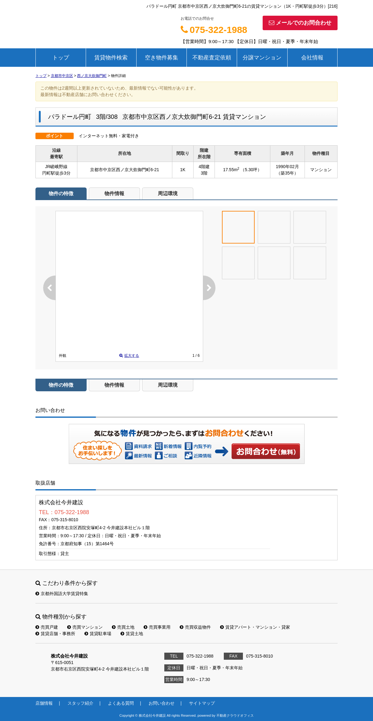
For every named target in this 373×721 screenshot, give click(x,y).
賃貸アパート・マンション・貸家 (255, 627)
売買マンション (85, 627)
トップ (60, 57)
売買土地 (123, 627)
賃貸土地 (132, 633)
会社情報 (312, 57)
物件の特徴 (61, 193)
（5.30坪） (251, 169)
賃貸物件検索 (111, 57)
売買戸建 (46, 627)
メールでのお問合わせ (300, 23)
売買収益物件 (195, 627)
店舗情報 (44, 703)
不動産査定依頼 (211, 57)
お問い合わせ (266, 451)
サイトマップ (202, 703)
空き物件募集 (161, 57)
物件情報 (114, 193)
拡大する (129, 355)
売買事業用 (157, 627)
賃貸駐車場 (97, 633)
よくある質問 (121, 703)
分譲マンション (262, 57)
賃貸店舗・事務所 (55, 633)
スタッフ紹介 (80, 703)
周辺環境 (168, 193)
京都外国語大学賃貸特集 (61, 593)
